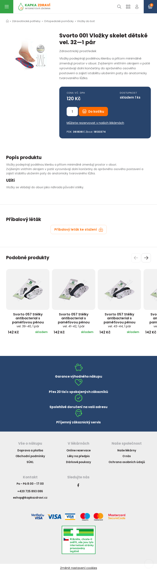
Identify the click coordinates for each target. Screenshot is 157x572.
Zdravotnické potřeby (26, 21)
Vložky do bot (86, 21)
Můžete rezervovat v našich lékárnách (95, 123)
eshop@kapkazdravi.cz (30, 498)
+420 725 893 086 (30, 491)
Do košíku (93, 111)
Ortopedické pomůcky (59, 21)
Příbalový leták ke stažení (78, 229)
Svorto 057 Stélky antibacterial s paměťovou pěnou (28, 320)
